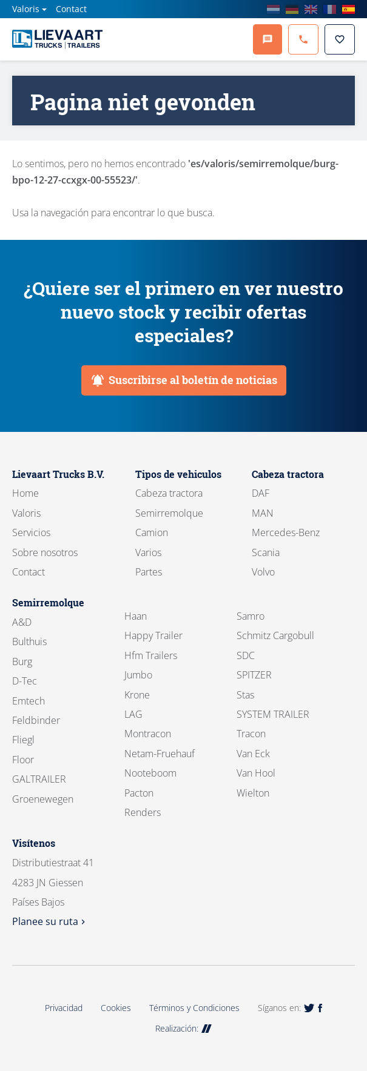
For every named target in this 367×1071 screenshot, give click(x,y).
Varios (148, 552)
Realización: (183, 1028)
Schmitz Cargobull (275, 635)
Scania (266, 552)
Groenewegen (42, 799)
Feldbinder (36, 720)
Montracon (147, 733)
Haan (135, 616)
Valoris (25, 9)
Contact (71, 9)
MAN (263, 513)
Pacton (138, 793)
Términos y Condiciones (194, 1007)
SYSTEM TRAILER (273, 714)
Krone (137, 694)
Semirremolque (169, 513)
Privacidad (63, 1007)
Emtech (28, 701)
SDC (246, 655)
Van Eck (253, 753)
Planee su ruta (50, 921)
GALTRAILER (39, 779)
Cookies (116, 1007)
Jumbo (138, 674)
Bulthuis (29, 641)
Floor (23, 759)
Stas (245, 694)
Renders (142, 812)
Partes (148, 572)
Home (25, 493)
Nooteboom (150, 773)
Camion (151, 532)
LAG (133, 714)
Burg (22, 661)
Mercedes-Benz (286, 532)
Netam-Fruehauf (159, 753)
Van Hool (256, 773)
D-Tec (24, 681)
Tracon (251, 733)
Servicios (31, 532)
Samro (250, 616)
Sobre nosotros (45, 552)
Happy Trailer (153, 635)
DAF (260, 493)
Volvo (263, 572)
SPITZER (254, 674)
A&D (22, 622)
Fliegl (23, 739)
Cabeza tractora (169, 493)
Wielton (253, 793)
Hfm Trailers (150, 655)
